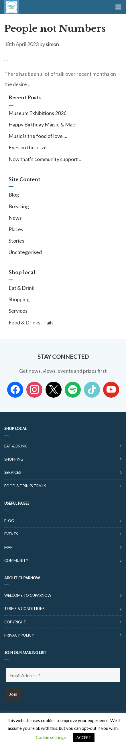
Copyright (15, 622)
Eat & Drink (21, 288)
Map (8, 547)
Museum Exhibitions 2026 (37, 113)
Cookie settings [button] (51, 737)
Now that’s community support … (45, 159)
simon (52, 44)
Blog (14, 194)
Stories (16, 240)
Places (16, 229)
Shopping (19, 299)
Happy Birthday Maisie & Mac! (43, 124)
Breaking (19, 206)
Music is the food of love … (38, 136)
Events (11, 534)
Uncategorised (25, 252)
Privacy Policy (19, 635)
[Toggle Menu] (118, 7)
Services (18, 311)
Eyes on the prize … (30, 147)
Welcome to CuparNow (27, 595)
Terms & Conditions (24, 608)
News (15, 218)
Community (16, 560)
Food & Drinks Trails (31, 322)
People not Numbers (55, 28)
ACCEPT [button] (83, 737)
